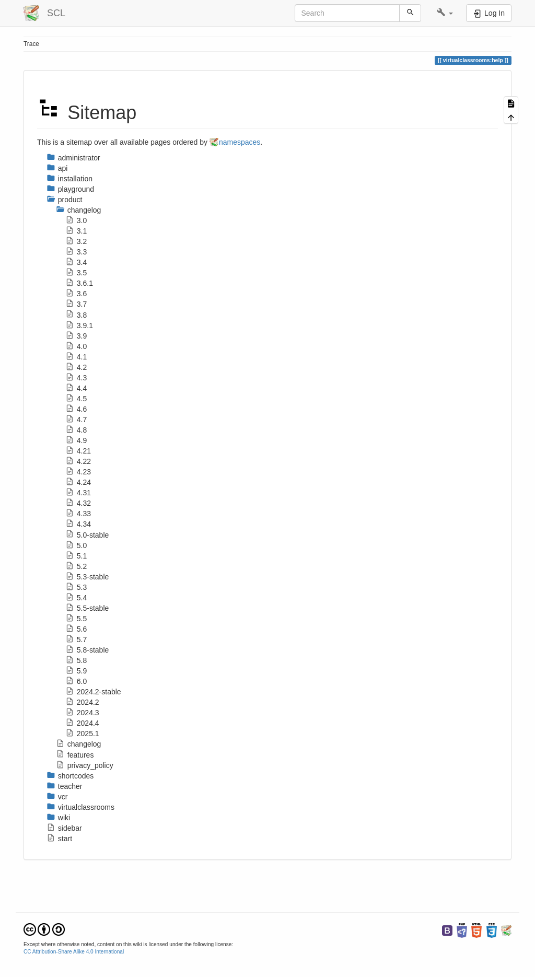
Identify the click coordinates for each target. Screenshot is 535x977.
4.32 (78, 503)
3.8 (76, 315)
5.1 (76, 556)
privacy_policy (84, 765)
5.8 (76, 660)
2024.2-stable (93, 692)
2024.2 (82, 702)
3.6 (76, 293)
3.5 (76, 273)
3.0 (76, 220)
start (59, 838)
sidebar (64, 828)
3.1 (76, 231)
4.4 (76, 388)
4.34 (78, 524)
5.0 (76, 545)
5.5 (76, 618)
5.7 (76, 639)
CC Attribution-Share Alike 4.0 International (74, 952)
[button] (445, 13)
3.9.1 (79, 325)
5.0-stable (87, 535)
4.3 (76, 378)
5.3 (76, 587)
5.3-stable (87, 577)
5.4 (76, 598)
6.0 (76, 681)
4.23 (78, 472)
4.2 (76, 367)
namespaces (239, 142)
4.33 (78, 513)
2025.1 (82, 733)
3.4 (76, 262)
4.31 (78, 492)
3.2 (76, 241)
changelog (78, 744)
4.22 (78, 461)
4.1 (76, 357)
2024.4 (82, 723)
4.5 (76, 398)
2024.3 (82, 712)
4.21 (78, 451)
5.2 (76, 566)
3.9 (76, 336)
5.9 (76, 671)
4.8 (76, 430)
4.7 (76, 419)
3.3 (76, 252)
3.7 (76, 304)
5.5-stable (87, 608)
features (75, 755)
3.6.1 (79, 283)
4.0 (76, 346)
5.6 (76, 629)
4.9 (76, 440)
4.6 (76, 409)
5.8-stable (87, 650)
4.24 (78, 482)
